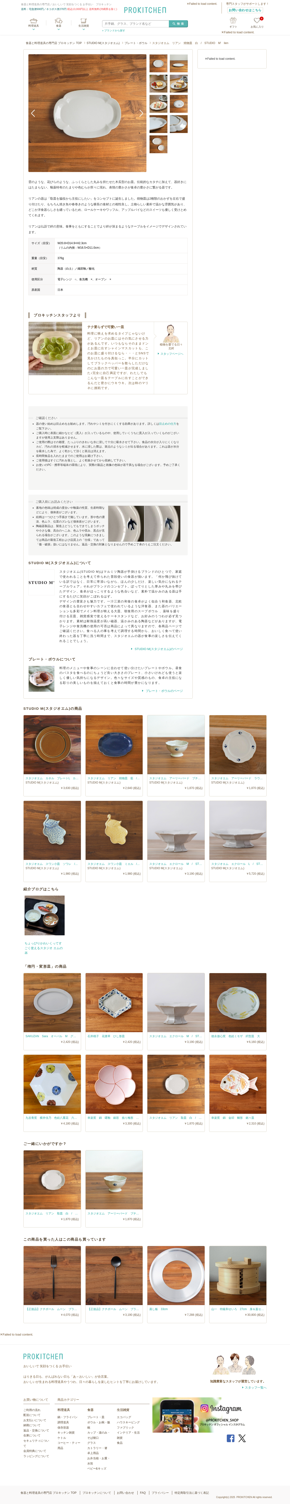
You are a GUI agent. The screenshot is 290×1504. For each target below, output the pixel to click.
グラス (91, 1443)
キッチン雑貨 (66, 1432)
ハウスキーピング (128, 1422)
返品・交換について (36, 1430)
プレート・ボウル (135, 43)
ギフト (233, 26)
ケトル (61, 1438)
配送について (32, 1415)
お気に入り (257, 23)
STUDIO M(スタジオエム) (103, 43)
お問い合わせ (125, 1492)
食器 (58, 25)
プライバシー (160, 1492)
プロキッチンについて (97, 1492)
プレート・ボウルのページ (164, 691)
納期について (32, 1425)
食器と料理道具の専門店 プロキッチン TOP (54, 43)
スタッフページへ (172, 353)
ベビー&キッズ (96, 1468)
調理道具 (63, 1422)
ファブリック (125, 1427)
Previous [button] (35, 113)
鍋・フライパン (67, 1417)
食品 (120, 1443)
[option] (87, 113)
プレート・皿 (95, 1417)
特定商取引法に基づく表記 (192, 1492)
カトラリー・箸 (97, 1448)
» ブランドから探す (113, 30)
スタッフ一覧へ (256, 1387)
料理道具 (33, 25)
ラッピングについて (36, 1456)
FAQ (143, 1492)
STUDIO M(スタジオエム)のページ (158, 649)
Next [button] (139, 113)
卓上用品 (93, 1453)
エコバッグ (124, 1417)
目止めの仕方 (167, 423)
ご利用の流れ (32, 1410)
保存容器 (63, 1427)
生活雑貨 (83, 25)
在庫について (32, 1435)
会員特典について (34, 1451)
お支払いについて (34, 1420)
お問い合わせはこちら (245, 10)
